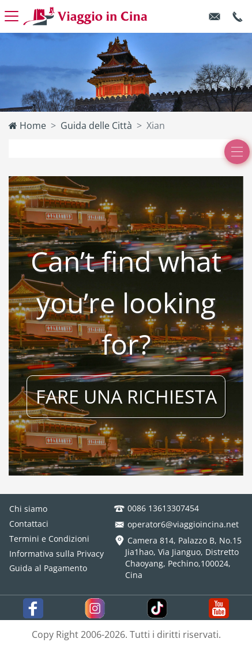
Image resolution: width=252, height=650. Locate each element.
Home (27, 125)
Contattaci (28, 523)
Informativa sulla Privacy (56, 553)
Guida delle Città (96, 125)
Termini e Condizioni (49, 538)
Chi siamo (28, 508)
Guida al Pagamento (48, 567)
